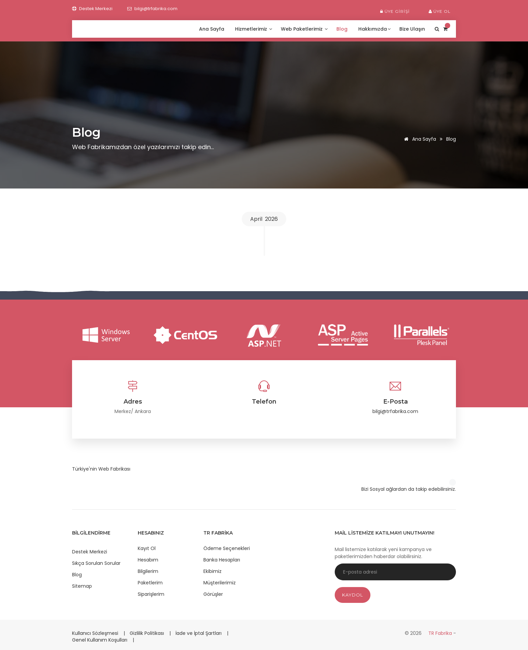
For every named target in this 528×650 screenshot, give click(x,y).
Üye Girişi (395, 11)
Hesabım (148, 559)
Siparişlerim (151, 594)
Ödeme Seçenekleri (226, 548)
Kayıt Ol (147, 548)
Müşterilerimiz (219, 582)
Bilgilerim (148, 571)
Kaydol (352, 594)
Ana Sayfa (212, 29)
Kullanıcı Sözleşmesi (96, 633)
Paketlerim (150, 582)
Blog (342, 29)
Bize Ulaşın (412, 29)
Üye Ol (440, 11)
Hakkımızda (374, 29)
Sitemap (82, 586)
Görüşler (213, 594)
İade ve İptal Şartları (198, 633)
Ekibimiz (212, 571)
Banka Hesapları (221, 559)
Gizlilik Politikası (147, 633)
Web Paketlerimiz (304, 29)
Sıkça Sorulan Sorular (96, 563)
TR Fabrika (440, 633)
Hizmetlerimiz (253, 29)
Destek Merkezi (89, 551)
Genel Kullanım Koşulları (100, 640)
